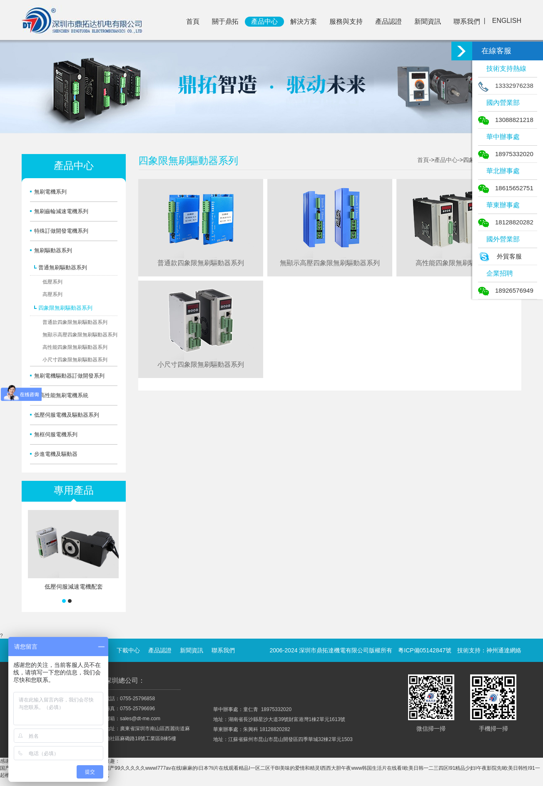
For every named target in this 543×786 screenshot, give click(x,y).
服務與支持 (346, 21)
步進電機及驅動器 (55, 454)
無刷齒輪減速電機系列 (61, 211)
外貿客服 (500, 256)
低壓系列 (52, 282)
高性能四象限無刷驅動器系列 (74, 347)
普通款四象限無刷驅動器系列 (74, 322)
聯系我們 (466, 21)
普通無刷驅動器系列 (62, 267)
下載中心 (128, 650)
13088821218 (505, 119)
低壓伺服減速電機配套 (74, 586)
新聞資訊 (427, 21)
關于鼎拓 (225, 21)
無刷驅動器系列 (53, 250)
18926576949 (505, 290)
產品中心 (264, 21)
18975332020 (505, 153)
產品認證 (388, 21)
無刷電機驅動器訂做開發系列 (69, 376)
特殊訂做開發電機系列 (61, 231)
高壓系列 (52, 294)
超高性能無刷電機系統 (61, 395)
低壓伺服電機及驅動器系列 (66, 415)
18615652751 (505, 188)
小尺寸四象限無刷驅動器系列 (74, 360)
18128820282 (505, 222)
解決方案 (303, 21)
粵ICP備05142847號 (424, 650)
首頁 (192, 21)
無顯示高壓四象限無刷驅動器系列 (79, 335)
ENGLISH (506, 20)
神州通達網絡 (503, 650)
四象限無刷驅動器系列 (65, 308)
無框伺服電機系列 (55, 434)
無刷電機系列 (50, 192)
